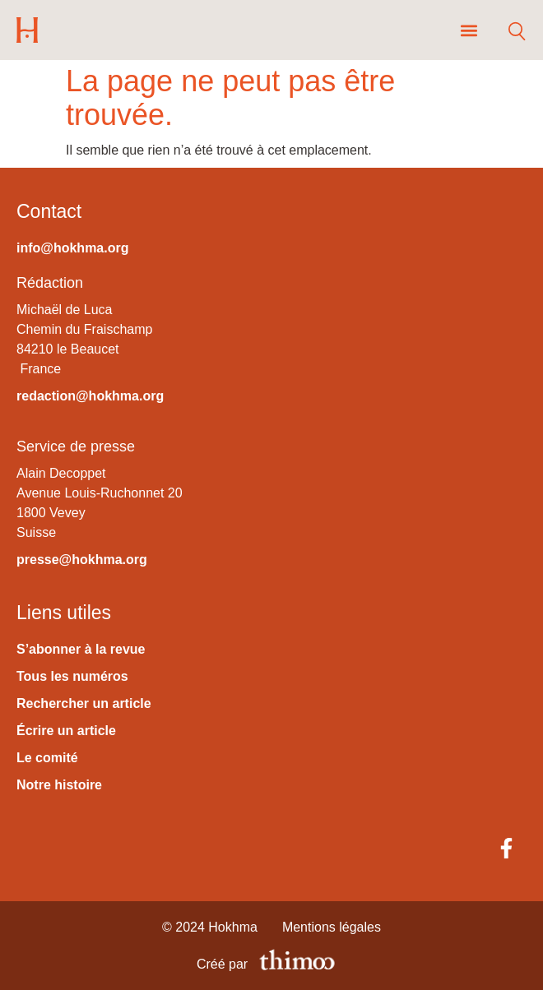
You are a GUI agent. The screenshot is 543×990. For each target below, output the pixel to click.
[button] (468, 30)
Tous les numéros (72, 676)
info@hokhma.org (72, 248)
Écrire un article (66, 731)
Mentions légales (331, 927)
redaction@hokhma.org (90, 396)
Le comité (47, 758)
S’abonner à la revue (81, 649)
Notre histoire (59, 785)
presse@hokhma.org (81, 560)
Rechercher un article (83, 703)
